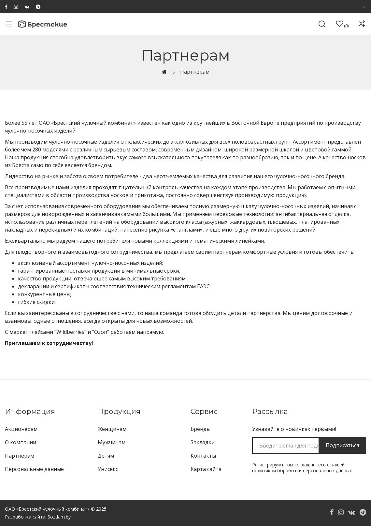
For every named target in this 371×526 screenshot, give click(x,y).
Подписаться (342, 445)
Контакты (203, 455)
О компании (20, 442)
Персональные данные (34, 469)
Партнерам (194, 71)
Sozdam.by (59, 517)
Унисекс (108, 469)
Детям (106, 455)
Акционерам (21, 429)
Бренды (200, 429)
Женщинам (112, 429)
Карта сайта (206, 469)
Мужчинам (111, 442)
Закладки (203, 442)
